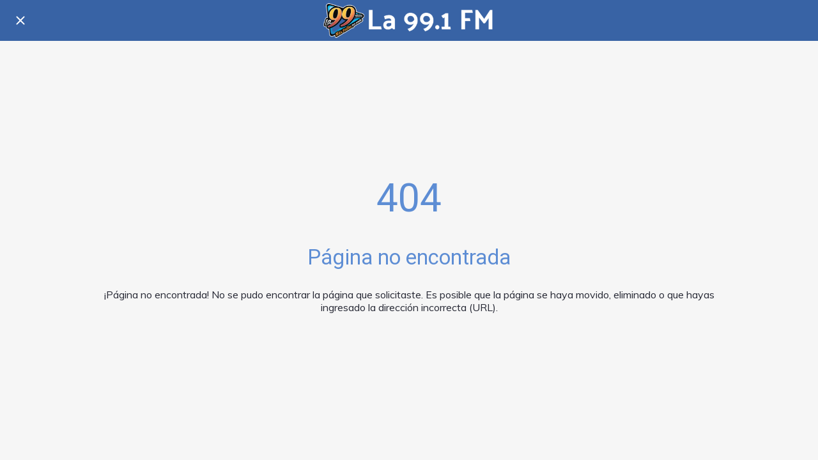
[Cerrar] (20, 20)
